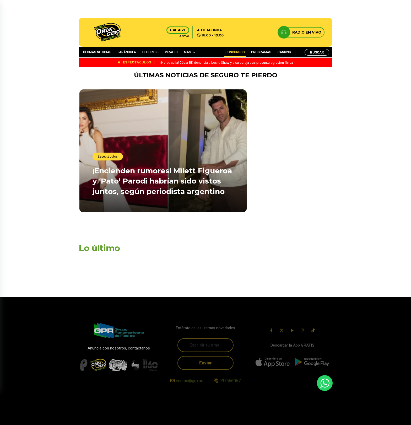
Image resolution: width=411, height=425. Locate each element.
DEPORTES (150, 52)
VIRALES (171, 52)
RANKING (284, 52)
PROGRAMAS (261, 52)
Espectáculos (108, 157)
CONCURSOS (235, 52)
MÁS (187, 52)
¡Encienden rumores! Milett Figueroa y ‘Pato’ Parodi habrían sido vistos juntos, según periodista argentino (162, 181)
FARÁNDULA (127, 52)
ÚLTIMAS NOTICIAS (97, 52)
